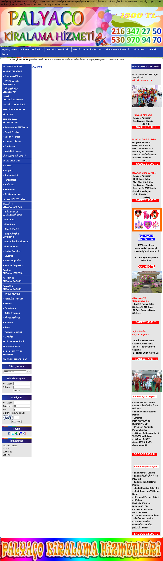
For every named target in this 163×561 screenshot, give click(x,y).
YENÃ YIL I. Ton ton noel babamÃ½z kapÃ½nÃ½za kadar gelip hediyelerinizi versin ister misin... (74, 59)
